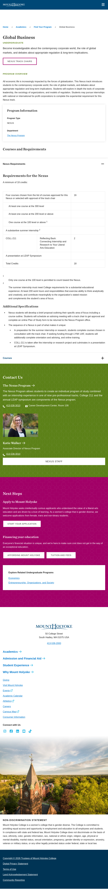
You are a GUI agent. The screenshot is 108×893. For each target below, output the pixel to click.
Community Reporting (14, 884)
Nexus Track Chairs (19, 61)
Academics (21, 27)
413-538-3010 (13, 405)
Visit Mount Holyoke (13, 689)
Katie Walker (12, 447)
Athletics (7, 705)
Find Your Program (43, 27)
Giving (6, 684)
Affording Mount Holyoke (23, 559)
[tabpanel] (54, 260)
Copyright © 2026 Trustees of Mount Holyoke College (29, 862)
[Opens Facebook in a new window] (11, 735)
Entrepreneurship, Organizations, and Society (31, 587)
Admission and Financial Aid (22, 662)
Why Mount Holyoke (16, 676)
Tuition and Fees (61, 559)
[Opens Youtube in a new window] (24, 735)
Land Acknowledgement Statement (20, 879)
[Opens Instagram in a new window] (5, 735)
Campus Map (9, 716)
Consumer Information (14, 721)
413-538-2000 (54, 647)
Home (5, 27)
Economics (14, 582)
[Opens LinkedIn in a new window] (18, 735)
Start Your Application (21, 528)
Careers (7, 710)
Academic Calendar (13, 700)
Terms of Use (9, 873)
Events (6, 695)
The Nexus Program (16, 135)
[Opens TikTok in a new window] (30, 735)
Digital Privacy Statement (15, 868)
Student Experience (16, 669)
